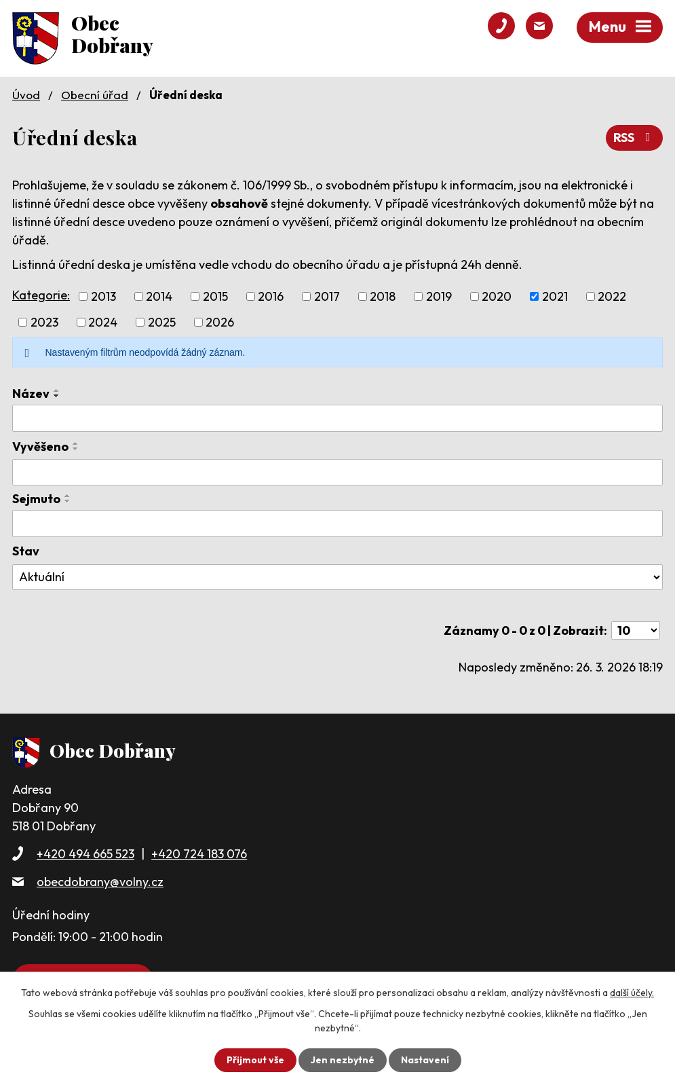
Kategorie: (41, 295)
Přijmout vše (255, 1060)
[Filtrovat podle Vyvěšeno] (337, 472)
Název (31, 393)
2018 (383, 296)
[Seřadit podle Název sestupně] (57, 396)
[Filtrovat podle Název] (337, 418)
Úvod (26, 95)
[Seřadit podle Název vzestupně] (57, 390)
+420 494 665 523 (85, 854)
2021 (555, 296)
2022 (612, 296)
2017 (327, 296)
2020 (497, 296)
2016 (271, 296)
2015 (215, 296)
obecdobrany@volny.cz (100, 881)
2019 (439, 296)
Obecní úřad (94, 95)
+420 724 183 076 (199, 854)
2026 (220, 322)
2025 (162, 322)
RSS (634, 137)
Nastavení (425, 1060)
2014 (159, 296)
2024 (102, 322)
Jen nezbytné (342, 1060)
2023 (44, 322)
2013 (103, 296)
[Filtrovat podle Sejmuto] (337, 523)
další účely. (632, 993)
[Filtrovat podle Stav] (337, 577)
